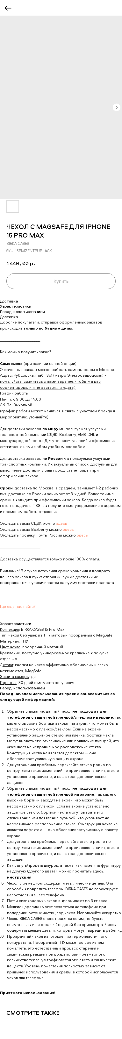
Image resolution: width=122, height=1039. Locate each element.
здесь (61, 523)
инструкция (19, 877)
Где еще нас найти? (18, 606)
